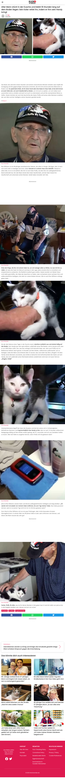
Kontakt (22, 752)
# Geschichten (20, 611)
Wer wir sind (24, 749)
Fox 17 (4, 100)
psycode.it (23, 755)
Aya (8, 15)
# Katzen (4, 611)
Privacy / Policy (54, 752)
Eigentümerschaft (38, 759)
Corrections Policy (38, 752)
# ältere (11, 611)
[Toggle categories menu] (2, 2)
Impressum (52, 749)
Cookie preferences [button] (55, 755)
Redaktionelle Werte (39, 755)
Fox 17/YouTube (4, 163)
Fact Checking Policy (39, 749)
